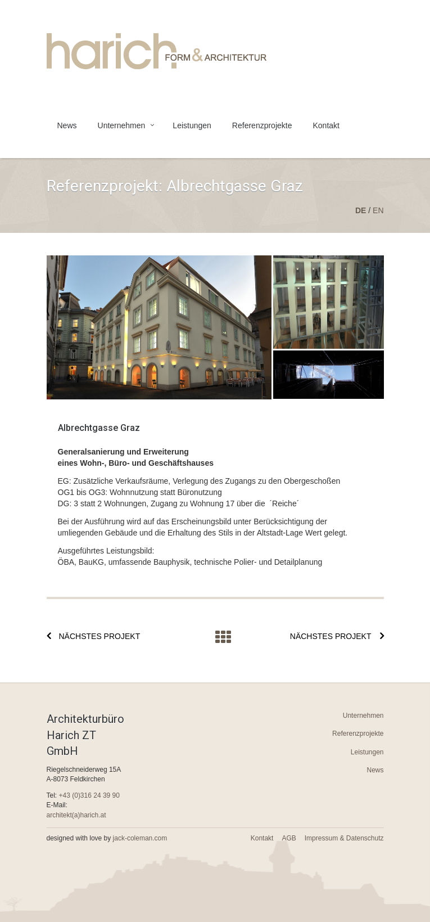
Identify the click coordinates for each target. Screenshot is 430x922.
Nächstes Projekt (100, 636)
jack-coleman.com (140, 838)
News (67, 125)
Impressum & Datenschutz (344, 838)
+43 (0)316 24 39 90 (89, 795)
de (360, 210)
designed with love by (107, 838)
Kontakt (326, 125)
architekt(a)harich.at (76, 815)
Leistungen (192, 125)
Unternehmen (122, 125)
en (378, 210)
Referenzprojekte (262, 125)
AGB (289, 838)
